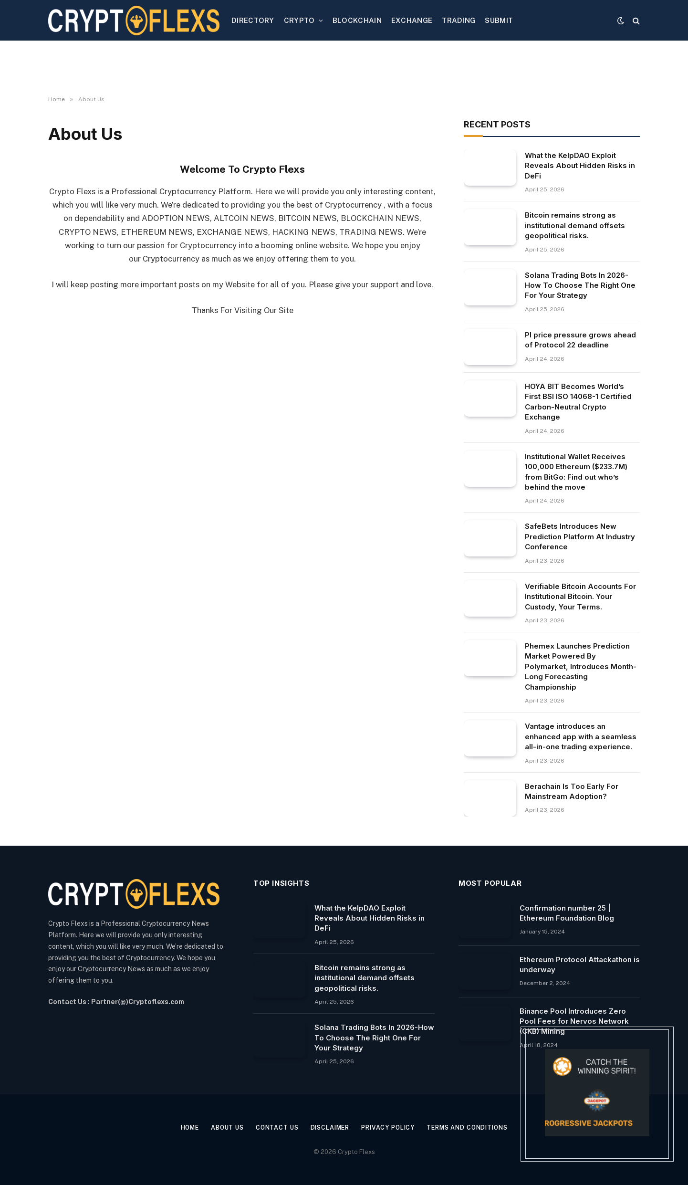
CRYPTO (299, 20)
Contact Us (272, 1127)
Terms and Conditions (474, 1127)
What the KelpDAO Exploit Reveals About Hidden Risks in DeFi (580, 165)
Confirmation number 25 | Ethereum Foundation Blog (567, 913)
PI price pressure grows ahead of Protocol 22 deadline (580, 339)
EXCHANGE (411, 20)
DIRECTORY (252, 20)
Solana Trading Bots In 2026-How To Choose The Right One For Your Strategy (580, 285)
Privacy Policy (390, 1127)
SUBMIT (499, 20)
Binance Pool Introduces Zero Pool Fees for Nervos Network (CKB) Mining (574, 1021)
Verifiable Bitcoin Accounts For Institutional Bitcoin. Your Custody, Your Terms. (580, 596)
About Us (221, 1127)
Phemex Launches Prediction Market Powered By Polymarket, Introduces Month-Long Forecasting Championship (580, 666)
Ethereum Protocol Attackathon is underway (580, 964)
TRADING (458, 20)
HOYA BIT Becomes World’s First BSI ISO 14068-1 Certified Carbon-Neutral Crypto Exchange (578, 401)
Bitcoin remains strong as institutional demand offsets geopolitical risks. (575, 225)
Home (180, 1127)
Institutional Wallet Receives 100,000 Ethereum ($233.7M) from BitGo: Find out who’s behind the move (576, 472)
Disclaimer (328, 1127)
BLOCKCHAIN (357, 20)
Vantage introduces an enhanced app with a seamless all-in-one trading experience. (580, 736)
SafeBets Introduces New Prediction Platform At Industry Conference (580, 536)
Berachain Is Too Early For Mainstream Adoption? (571, 791)
